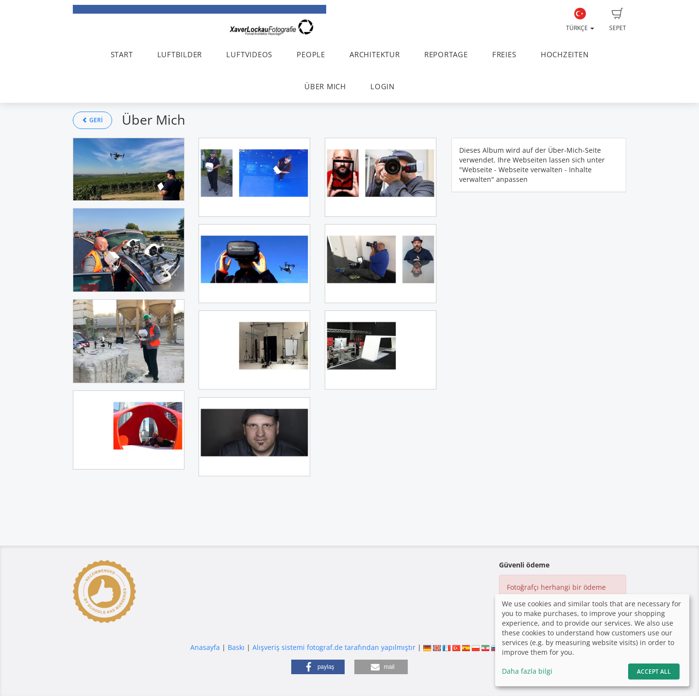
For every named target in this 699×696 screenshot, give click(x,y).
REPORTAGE (446, 54)
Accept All (654, 671)
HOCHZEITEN (565, 54)
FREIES (504, 54)
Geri (92, 120)
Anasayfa (205, 647)
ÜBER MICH (325, 86)
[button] (318, 667)
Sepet (617, 20)
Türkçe (580, 20)
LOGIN (382, 86)
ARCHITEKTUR (374, 54)
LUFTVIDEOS (249, 54)
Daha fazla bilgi (527, 671)
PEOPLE (311, 54)
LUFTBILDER (179, 54)
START (122, 54)
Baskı (236, 647)
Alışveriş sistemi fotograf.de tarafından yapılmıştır (334, 647)
